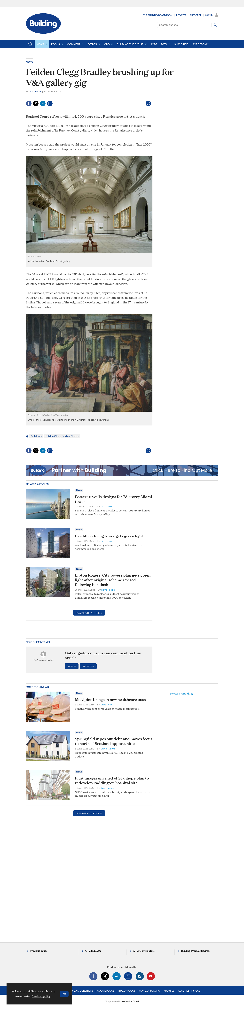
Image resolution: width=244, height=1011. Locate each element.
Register (181, 15)
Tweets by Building (181, 693)
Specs (196, 990)
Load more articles (89, 612)
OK (64, 994)
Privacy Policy (126, 990)
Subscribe (196, 15)
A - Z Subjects (93, 951)
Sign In (209, 15)
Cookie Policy (105, 990)
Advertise (183, 990)
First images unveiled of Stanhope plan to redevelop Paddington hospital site (112, 780)
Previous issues (38, 951)
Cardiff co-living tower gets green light (109, 536)
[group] (200, 44)
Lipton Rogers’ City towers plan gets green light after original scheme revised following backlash (112, 579)
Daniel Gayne (108, 748)
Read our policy (41, 996)
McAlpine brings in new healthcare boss (110, 699)
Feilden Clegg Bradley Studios (62, 436)
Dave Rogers (108, 589)
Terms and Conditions (79, 990)
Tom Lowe (106, 506)
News (29, 61)
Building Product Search (195, 951)
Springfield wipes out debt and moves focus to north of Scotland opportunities (113, 741)
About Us (169, 990)
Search (215, 25)
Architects (36, 436)
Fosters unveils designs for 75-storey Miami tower (113, 499)
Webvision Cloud (130, 1001)
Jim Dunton (35, 91)
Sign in (71, 666)
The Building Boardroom (158, 15)
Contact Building (149, 990)
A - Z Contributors (144, 951)
